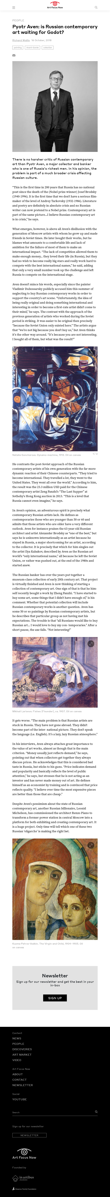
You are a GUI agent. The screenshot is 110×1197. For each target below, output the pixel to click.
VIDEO (16, 1060)
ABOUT (17, 1074)
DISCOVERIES (22, 1049)
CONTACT (19, 1079)
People (18, 20)
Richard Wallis (21, 40)
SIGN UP (55, 998)
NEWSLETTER (22, 1085)
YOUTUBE (19, 1099)
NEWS (16, 1038)
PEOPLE (18, 1043)
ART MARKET (22, 1054)
